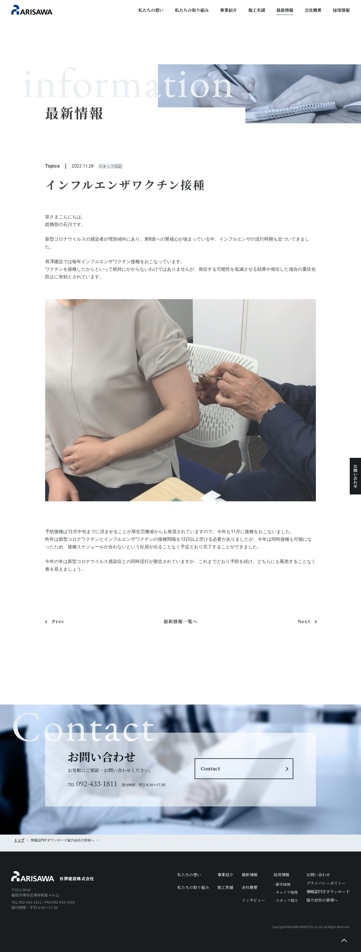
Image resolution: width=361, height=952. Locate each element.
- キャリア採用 (286, 892)
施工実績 (256, 10)
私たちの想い (151, 10)
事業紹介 (228, 10)
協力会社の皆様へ (80, 840)
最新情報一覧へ (181, 630)
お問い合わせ (355, 476)
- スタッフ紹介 (286, 900)
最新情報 (284, 10)
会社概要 (313, 10)
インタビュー (253, 900)
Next (304, 630)
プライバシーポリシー (326, 883)
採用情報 (341, 10)
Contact (210, 768)
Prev (58, 630)
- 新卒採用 (282, 884)
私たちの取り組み (192, 10)
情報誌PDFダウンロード (328, 891)
